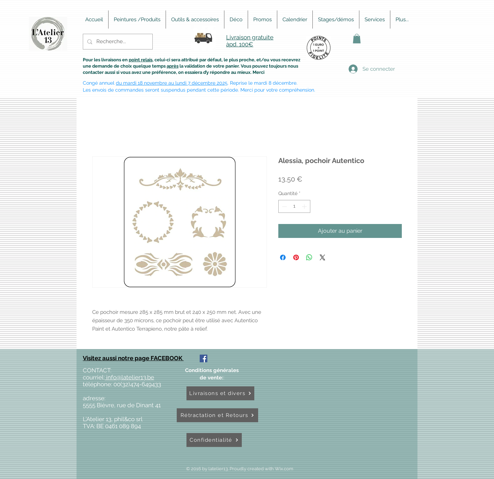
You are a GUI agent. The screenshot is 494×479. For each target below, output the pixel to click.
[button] (357, 38)
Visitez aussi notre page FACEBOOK (133, 358)
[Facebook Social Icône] (203, 358)
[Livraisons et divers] (220, 393)
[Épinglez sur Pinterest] (296, 257)
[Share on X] (322, 257)
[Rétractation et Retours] (217, 415)
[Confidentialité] (214, 440)
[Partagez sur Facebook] (283, 257)
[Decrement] (283, 206)
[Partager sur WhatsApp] (309, 257)
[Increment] (305, 206)
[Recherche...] (117, 41)
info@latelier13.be (129, 377)
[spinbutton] (294, 206)
